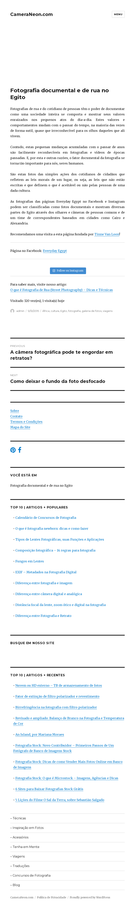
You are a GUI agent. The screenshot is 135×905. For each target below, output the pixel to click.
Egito (63, 310)
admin (20, 310)
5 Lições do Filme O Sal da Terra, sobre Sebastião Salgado (59, 800)
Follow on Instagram (68, 270)
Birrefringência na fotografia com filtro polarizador (56, 707)
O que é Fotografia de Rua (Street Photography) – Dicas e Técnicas (61, 290)
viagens (107, 310)
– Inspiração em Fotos (27, 828)
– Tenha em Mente (24, 847)
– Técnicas (18, 818)
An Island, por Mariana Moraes (39, 734)
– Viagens (17, 856)
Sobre (14, 411)
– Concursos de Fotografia (30, 875)
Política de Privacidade (51, 897)
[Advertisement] (68, 58)
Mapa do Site (20, 427)
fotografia (74, 310)
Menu (118, 14)
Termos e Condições (26, 422)
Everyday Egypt (55, 251)
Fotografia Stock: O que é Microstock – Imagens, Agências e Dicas (66, 778)
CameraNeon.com (31, 14)
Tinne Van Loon (106, 234)
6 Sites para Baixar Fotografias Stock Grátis (49, 789)
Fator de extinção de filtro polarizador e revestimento (57, 696)
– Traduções (19, 866)
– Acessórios (19, 837)
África (46, 310)
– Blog (15, 885)
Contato (16, 416)
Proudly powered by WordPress (90, 897)
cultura (55, 310)
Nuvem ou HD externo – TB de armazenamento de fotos (58, 685)
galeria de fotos (92, 310)
